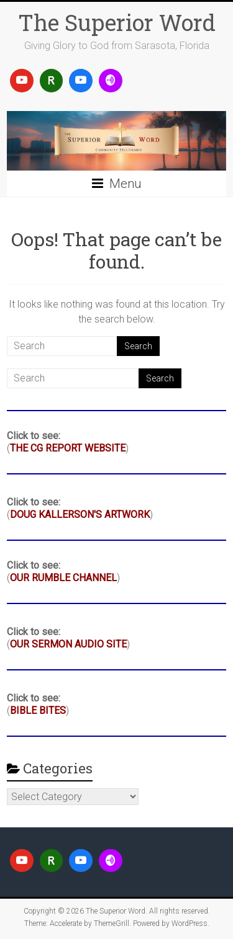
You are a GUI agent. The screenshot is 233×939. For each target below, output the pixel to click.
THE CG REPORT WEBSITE (68, 448)
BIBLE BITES (38, 710)
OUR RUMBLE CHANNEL (63, 578)
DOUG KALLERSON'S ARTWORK (80, 514)
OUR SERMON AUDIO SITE (68, 644)
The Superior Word (117, 22)
